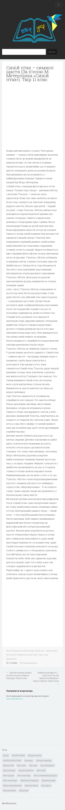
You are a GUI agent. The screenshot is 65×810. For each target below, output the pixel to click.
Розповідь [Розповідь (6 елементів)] (29, 760)
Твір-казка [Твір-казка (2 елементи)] (21, 765)
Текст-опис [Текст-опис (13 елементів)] (41, 770)
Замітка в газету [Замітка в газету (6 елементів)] (34, 755)
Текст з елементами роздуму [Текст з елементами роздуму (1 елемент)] (45, 775)
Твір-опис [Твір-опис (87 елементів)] (33, 765)
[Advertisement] (32, 117)
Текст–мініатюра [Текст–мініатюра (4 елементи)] (10, 780)
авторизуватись (14, 698)
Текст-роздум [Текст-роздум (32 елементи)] (8, 775)
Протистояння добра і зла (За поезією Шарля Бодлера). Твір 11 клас (19, 675)
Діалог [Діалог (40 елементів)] (6, 755)
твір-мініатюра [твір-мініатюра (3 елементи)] (9, 790)
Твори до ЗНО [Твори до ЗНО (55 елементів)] (8, 765)
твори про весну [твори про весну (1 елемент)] (31, 785)
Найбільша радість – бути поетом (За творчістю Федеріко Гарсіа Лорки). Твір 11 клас (46, 676)
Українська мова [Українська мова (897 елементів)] (48, 780)
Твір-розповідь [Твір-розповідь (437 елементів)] (9, 770)
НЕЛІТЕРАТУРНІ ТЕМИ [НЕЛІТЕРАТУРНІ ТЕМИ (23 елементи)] (12, 760)
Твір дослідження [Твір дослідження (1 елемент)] (26, 770)
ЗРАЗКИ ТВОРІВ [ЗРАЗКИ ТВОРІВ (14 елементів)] (18, 755)
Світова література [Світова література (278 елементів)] (43, 760)
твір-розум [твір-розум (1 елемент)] (23, 790)
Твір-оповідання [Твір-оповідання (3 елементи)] (47, 765)
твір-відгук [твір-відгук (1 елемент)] (46, 785)
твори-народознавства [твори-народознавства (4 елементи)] (12, 785)
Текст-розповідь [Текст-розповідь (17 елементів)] (24, 775)
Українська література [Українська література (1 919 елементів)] (29, 780)
